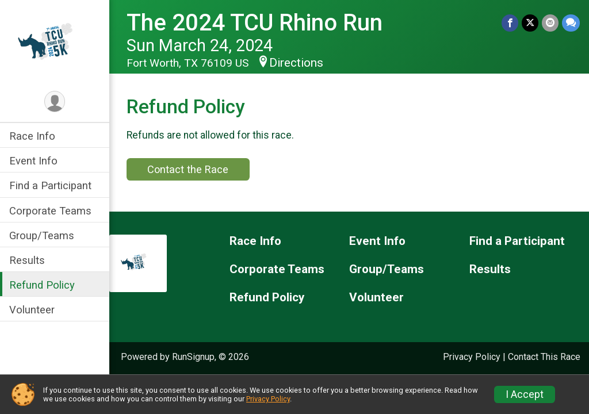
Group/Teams (41, 235)
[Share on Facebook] (510, 22)
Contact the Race (187, 169)
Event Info (33, 161)
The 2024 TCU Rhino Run (255, 22)
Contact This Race (544, 356)
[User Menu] (55, 101)
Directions (296, 63)
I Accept (525, 394)
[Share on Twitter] (530, 22)
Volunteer (32, 310)
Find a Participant (50, 185)
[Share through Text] (571, 22)
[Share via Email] (550, 22)
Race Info (32, 136)
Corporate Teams (50, 211)
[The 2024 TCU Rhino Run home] (54, 44)
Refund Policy (42, 285)
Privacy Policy (471, 356)
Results (27, 260)
